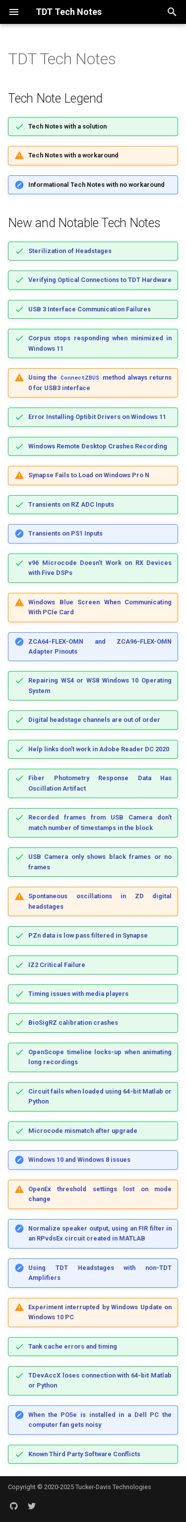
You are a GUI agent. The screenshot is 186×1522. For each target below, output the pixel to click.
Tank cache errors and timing (72, 1346)
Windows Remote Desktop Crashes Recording (97, 446)
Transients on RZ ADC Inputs (71, 504)
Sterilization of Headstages (70, 251)
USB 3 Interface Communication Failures (89, 309)
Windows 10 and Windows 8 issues (79, 1159)
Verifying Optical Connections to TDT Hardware (100, 279)
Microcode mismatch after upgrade (82, 1130)
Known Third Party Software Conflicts (84, 1454)
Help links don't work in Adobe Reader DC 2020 (98, 749)
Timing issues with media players (78, 993)
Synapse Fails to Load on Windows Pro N (88, 475)
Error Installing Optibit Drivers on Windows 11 (97, 416)
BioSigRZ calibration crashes (73, 1022)
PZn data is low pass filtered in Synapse (88, 935)
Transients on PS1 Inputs (65, 533)
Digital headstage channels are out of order (94, 719)
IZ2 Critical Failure (56, 965)
